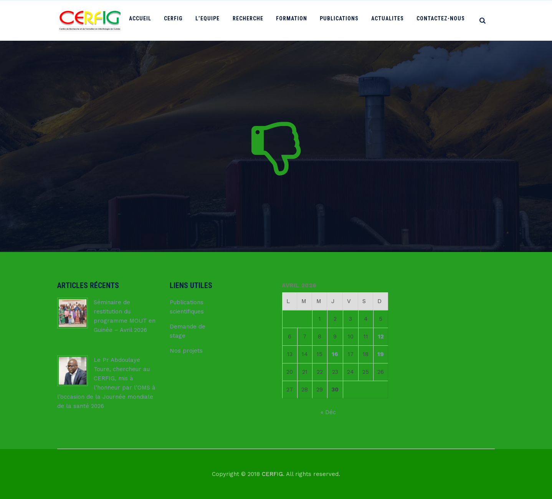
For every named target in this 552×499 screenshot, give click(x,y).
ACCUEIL (152, 20)
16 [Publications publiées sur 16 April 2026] (335, 354)
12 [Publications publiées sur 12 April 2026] (381, 336)
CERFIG (183, 20)
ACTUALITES (390, 20)
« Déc (328, 412)
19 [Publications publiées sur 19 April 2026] (380, 354)
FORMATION (296, 20)
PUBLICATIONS (343, 20)
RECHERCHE (255, 20)
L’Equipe (216, 20)
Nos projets (186, 350)
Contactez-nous (441, 20)
